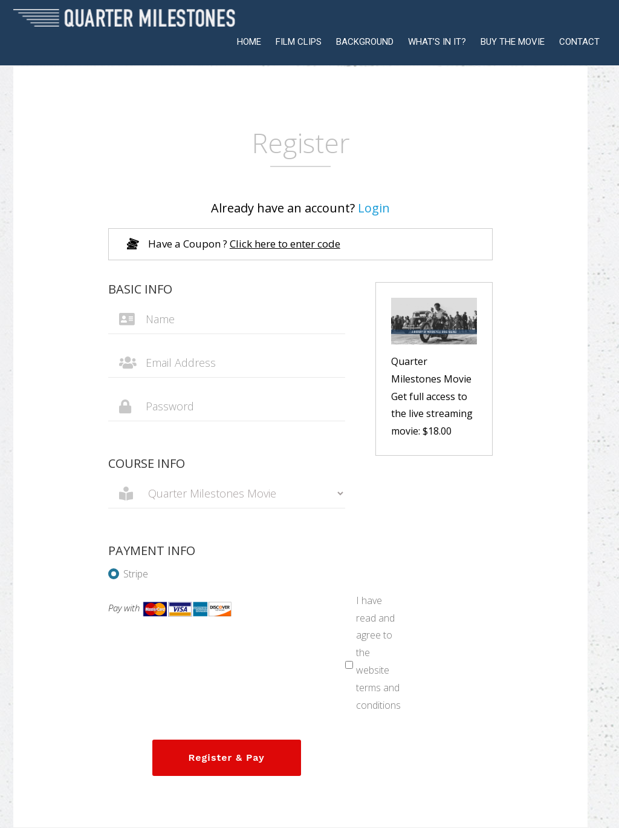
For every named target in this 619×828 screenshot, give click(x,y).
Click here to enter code (285, 244)
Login (374, 208)
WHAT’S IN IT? (437, 41)
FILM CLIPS (299, 41)
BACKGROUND (365, 41)
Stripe (128, 574)
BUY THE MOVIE (513, 41)
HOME (249, 41)
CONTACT (579, 41)
